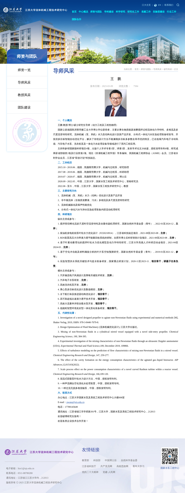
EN (157, 5)
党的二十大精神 (90, 472)
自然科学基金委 (129, 460)
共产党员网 (106, 466)
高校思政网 (122, 466)
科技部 (96, 460)
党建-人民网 (109, 472)
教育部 (85, 460)
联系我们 (168, 5)
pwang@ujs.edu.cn (75, 402)
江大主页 (146, 5)
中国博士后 (111, 460)
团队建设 (24, 107)
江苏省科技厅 (89, 466)
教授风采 (24, 95)
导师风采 (24, 82)
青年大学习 (138, 466)
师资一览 (24, 70)
